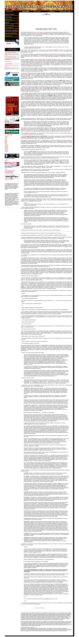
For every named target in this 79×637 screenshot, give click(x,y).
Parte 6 (6, 141)
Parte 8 (6, 143)
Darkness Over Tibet (40, 87)
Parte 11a (6, 147)
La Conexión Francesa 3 (9, 173)
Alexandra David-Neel (25, 103)
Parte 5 (6, 140)
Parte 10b (6, 145)
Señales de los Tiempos (9, 122)
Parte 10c (6, 146)
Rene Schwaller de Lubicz (57, 51)
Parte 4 (6, 139)
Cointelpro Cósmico (8, 61)
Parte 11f (6, 151)
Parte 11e (6, 150)
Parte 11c (6, 149)
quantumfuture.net (33, 627)
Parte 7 (6, 142)
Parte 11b (6, 148)
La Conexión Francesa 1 (9, 171)
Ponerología (7, 121)
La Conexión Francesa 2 (9, 172)
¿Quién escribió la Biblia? (12, 52)
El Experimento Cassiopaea (9, 128)
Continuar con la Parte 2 (40, 607)
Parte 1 (6, 137)
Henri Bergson (39, 459)
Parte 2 (6, 138)
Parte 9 (6, 144)
